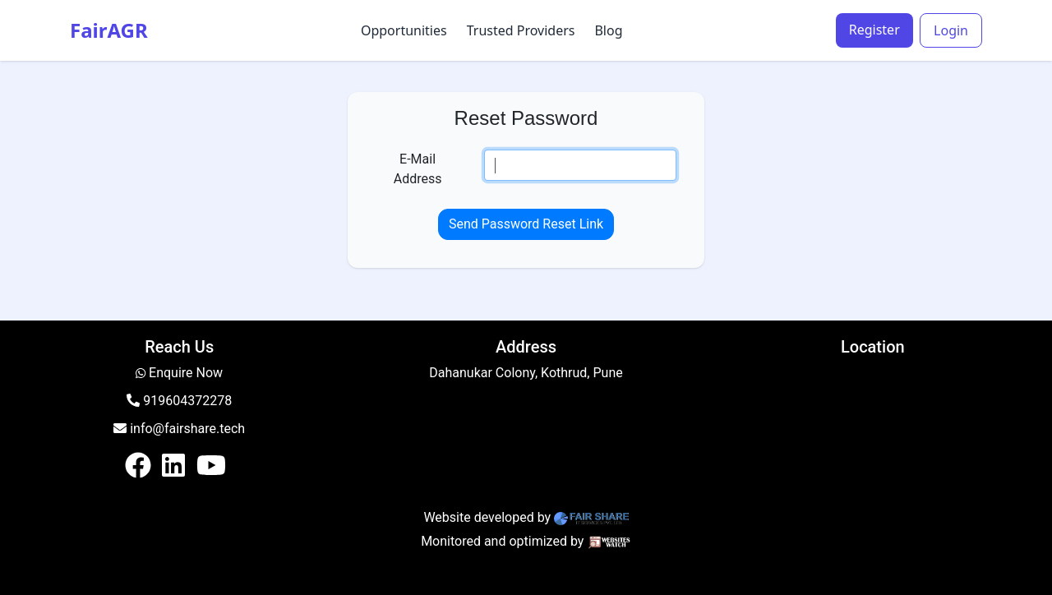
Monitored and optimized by (502, 541)
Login (951, 30)
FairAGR (109, 30)
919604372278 (179, 400)
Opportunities (404, 30)
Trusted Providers (521, 30)
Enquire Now (186, 373)
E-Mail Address (418, 169)
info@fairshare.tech (179, 428)
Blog (608, 30)
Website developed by (487, 517)
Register (874, 30)
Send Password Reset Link (526, 224)
